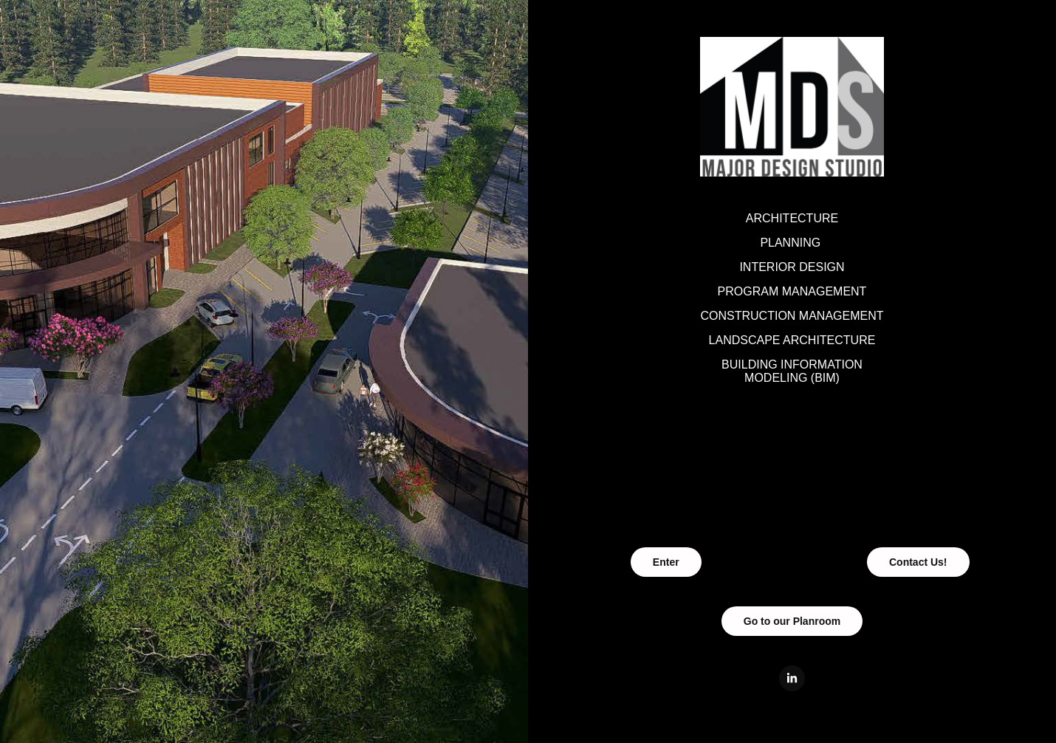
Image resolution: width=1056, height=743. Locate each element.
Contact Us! (918, 562)
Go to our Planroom (792, 621)
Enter (666, 562)
